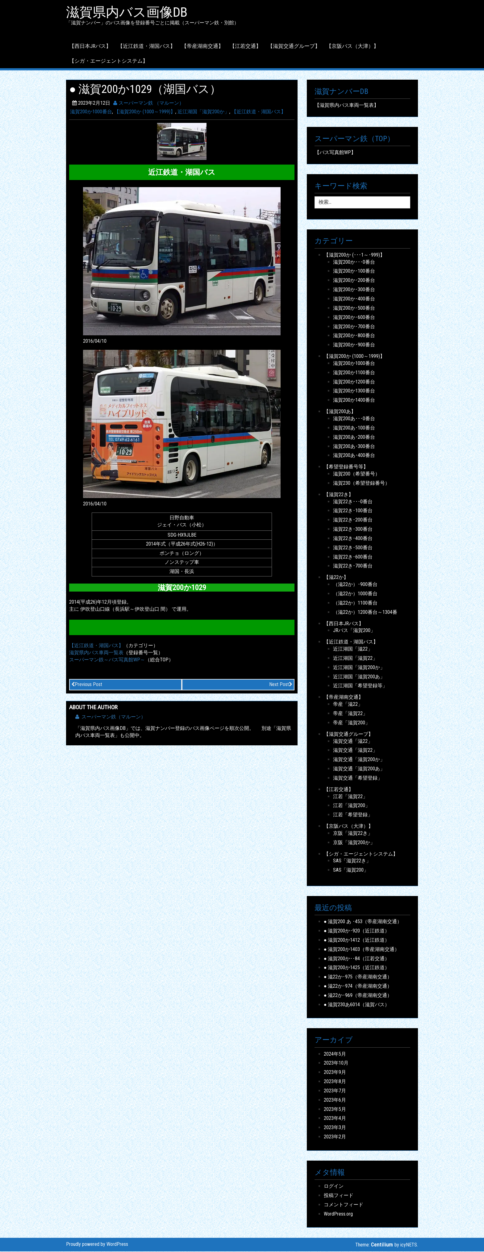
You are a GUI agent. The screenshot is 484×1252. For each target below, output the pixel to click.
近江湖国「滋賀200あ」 (359, 677)
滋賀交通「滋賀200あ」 (359, 769)
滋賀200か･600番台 (354, 318)
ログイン (334, 1187)
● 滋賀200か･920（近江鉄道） (357, 931)
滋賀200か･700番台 (354, 327)
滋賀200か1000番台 (91, 112)
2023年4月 (335, 1119)
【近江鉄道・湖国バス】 (146, 47)
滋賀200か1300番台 (354, 392)
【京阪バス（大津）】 (352, 47)
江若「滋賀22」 (350, 797)
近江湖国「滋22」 (353, 649)
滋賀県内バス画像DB (129, 12)
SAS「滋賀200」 (351, 871)
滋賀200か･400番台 (354, 299)
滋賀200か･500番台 (354, 309)
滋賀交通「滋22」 (353, 742)
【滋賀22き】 (338, 495)
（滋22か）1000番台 (355, 594)
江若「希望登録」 (353, 815)
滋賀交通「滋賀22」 (355, 751)
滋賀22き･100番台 (353, 511)
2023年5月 (335, 1110)
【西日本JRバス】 (90, 47)
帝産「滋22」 (348, 705)
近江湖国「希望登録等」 (360, 686)
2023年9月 (335, 1073)
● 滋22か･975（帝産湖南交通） (358, 977)
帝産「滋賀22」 (350, 714)
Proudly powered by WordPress (97, 1245)
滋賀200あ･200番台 (354, 438)
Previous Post (86, 685)
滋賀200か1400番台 (354, 401)
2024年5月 (335, 1054)
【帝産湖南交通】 (202, 47)
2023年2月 (335, 1137)
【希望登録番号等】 (346, 467)
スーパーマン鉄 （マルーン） (148, 104)
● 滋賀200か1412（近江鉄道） (357, 941)
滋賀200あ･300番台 (354, 447)
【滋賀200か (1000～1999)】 (144, 112)
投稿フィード (338, 1196)
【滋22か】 (336, 578)
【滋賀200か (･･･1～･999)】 (354, 255)
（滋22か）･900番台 (355, 585)
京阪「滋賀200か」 (354, 843)
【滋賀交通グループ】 (294, 47)
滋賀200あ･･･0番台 (354, 419)
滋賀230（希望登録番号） (361, 484)
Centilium (382, 1245)
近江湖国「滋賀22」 (355, 659)
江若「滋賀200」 (351, 806)
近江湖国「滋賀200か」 (203, 112)
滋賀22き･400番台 (353, 539)
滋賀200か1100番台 (354, 373)
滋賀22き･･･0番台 (353, 502)
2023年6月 (335, 1100)
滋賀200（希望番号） (356, 474)
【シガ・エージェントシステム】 (108, 61)
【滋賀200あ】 (340, 412)
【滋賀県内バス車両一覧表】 (347, 106)
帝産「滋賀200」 (351, 723)
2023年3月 (335, 1128)
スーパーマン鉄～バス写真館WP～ (107, 660)
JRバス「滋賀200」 (354, 631)
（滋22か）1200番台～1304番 (365, 613)
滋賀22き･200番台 (353, 520)
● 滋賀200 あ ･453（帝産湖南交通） (363, 922)
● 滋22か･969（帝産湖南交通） (358, 996)
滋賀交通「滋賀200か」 (359, 760)
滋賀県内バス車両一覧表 (96, 653)
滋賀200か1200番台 (354, 382)
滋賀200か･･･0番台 (354, 263)
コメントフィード (343, 1205)
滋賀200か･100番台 (354, 272)
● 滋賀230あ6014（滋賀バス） (357, 1005)
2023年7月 (335, 1091)
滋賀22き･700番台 (353, 567)
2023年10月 (336, 1064)
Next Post (280, 685)
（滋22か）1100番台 (355, 603)
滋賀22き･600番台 (353, 557)
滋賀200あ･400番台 (354, 456)
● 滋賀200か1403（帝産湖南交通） (362, 950)
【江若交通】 (245, 47)
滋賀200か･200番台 (354, 281)
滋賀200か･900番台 (354, 345)
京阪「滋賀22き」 (353, 834)
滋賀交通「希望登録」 (357, 778)
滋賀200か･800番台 (354, 336)
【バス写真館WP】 (335, 153)
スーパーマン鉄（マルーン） (110, 717)
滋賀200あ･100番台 (354, 428)
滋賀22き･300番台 (353, 530)
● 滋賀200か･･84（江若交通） (357, 959)
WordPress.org (338, 1214)
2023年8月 (335, 1082)
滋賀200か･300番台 (354, 290)
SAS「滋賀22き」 (352, 862)
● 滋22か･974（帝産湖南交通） (358, 987)
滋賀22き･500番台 (353, 548)
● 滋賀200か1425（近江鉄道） (357, 968)
